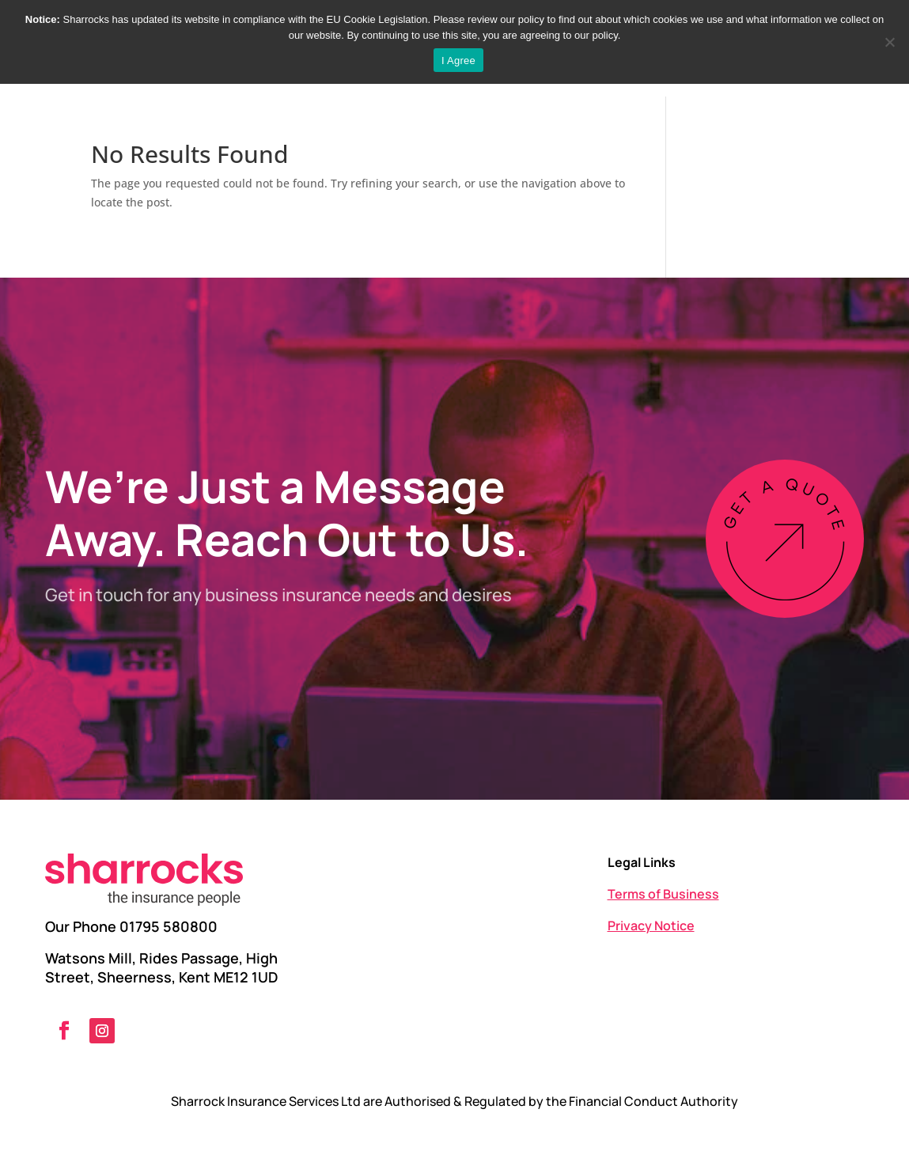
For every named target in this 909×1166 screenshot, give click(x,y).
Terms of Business (663, 894)
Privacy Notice (651, 925)
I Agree (458, 60)
